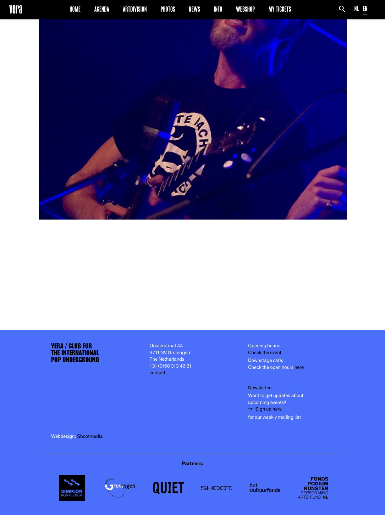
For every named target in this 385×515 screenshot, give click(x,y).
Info (218, 9)
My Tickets (279, 9)
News (194, 9)
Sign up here (268, 409)
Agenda (101, 9)
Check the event (264, 352)
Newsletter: (260, 388)
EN (365, 8)
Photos (168, 9)
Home (74, 9)
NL (356, 8)
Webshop (245, 9)
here (299, 367)
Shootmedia (90, 436)
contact (157, 372)
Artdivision (135, 9)
